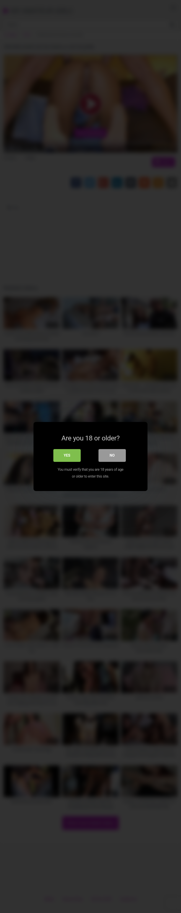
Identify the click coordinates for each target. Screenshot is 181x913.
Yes (67, 455)
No (112, 455)
